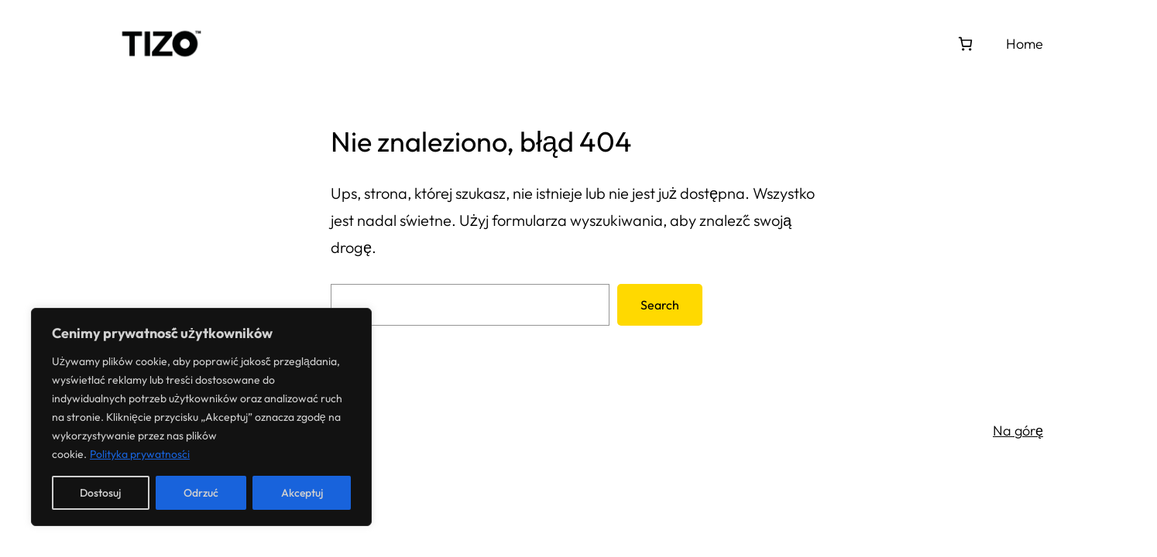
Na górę (1018, 430)
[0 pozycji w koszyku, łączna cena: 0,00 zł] (965, 43)
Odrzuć (201, 493)
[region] (201, 417)
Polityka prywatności (140, 454)
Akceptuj (302, 493)
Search (659, 305)
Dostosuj (100, 493)
